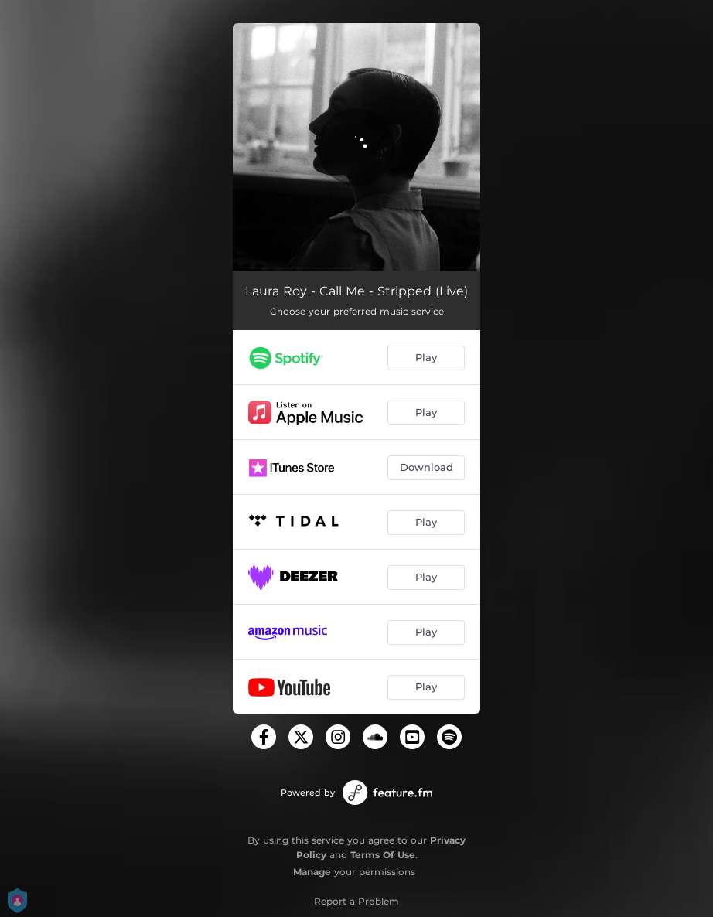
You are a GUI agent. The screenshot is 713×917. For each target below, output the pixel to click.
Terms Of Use (382, 855)
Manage (312, 872)
